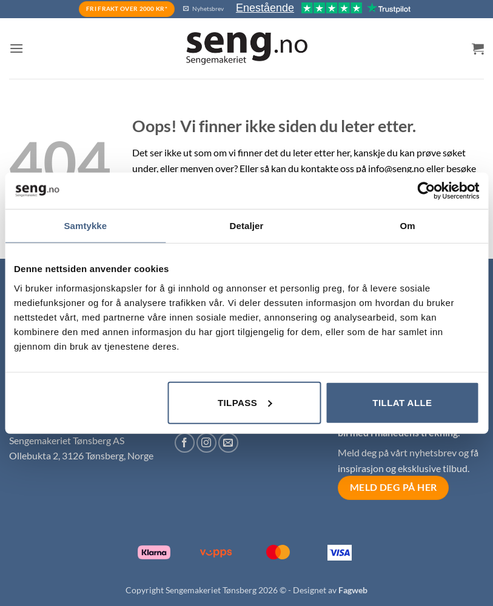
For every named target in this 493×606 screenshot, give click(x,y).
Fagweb (352, 590)
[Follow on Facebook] (185, 443)
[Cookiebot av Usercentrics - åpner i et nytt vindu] (426, 191)
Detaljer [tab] (247, 226)
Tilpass (245, 402)
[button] (16, 48)
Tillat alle (402, 402)
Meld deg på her (393, 487)
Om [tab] (407, 226)
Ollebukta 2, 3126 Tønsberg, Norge (81, 455)
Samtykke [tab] (85, 226)
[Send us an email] (228, 443)
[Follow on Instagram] (206, 443)
